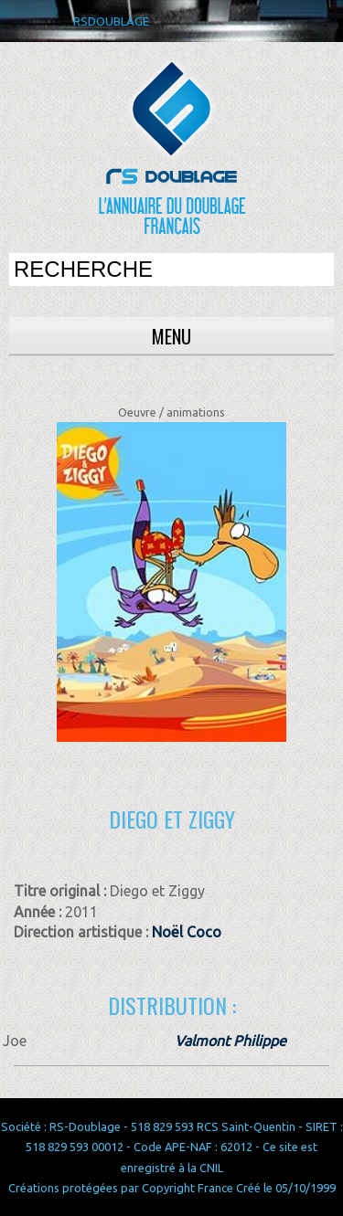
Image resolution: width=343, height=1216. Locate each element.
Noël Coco (186, 932)
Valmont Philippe (230, 1040)
